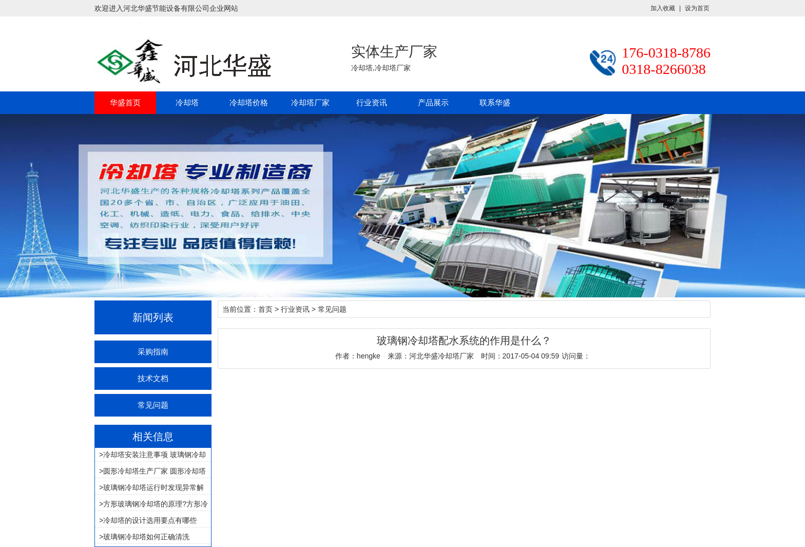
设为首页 (697, 8)
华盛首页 (125, 102)
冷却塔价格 (248, 102)
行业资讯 (371, 102)
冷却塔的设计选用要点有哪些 (150, 520)
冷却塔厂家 (310, 102)
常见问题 (153, 405)
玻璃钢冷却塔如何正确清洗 (146, 537)
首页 (265, 309)
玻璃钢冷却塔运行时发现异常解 (153, 487)
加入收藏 (662, 8)
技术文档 (153, 378)
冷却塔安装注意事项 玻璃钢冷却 (154, 454)
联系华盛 (495, 102)
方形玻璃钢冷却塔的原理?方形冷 (155, 504)
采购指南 (153, 351)
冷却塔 (187, 102)
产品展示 (433, 102)
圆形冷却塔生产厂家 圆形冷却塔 (154, 471)
